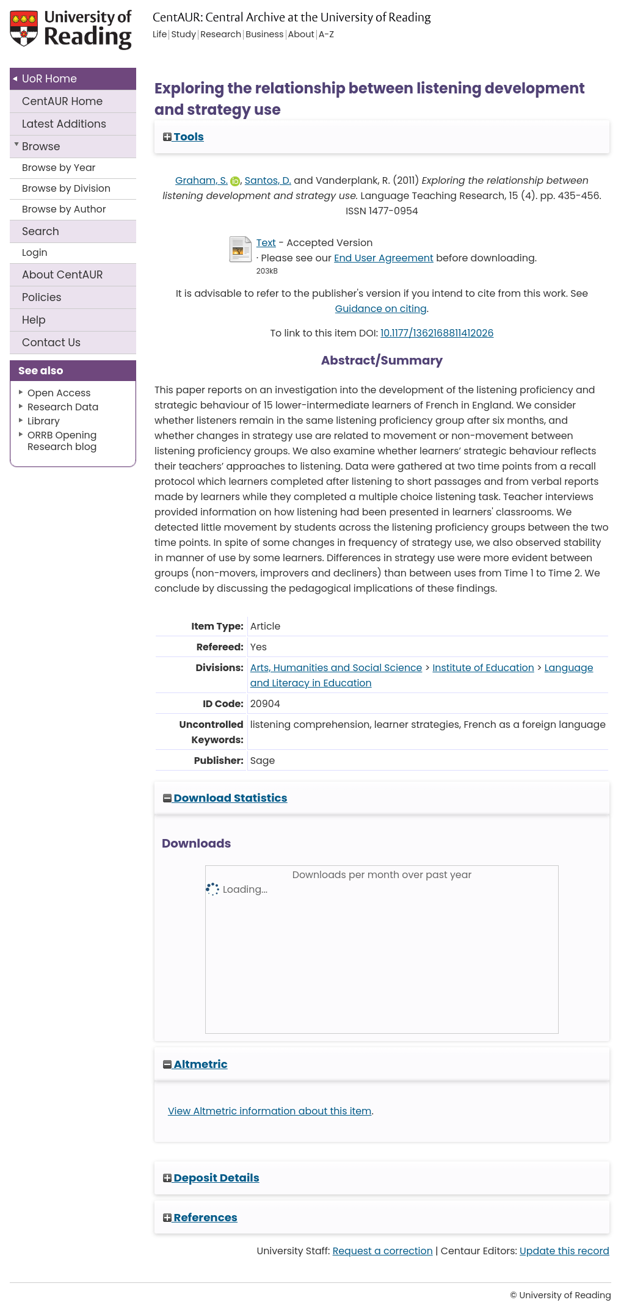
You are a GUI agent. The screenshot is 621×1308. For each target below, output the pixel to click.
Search (40, 231)
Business (264, 35)
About (62, 274)
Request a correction (383, 1251)
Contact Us (51, 342)
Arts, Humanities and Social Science (336, 668)
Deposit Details (211, 1177)
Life (160, 35)
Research (220, 35)
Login (35, 252)
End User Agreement (384, 258)
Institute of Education (483, 668)
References (200, 1217)
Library (43, 421)
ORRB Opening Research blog (62, 441)
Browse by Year (59, 168)
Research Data (62, 407)
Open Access (59, 393)
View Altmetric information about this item (270, 1111)
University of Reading (72, 35)
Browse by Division (66, 188)
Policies (42, 297)
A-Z (326, 35)
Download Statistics (225, 797)
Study (183, 35)
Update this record (564, 1251)
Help (34, 320)
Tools (183, 136)
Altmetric (195, 1064)
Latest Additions (64, 124)
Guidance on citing (381, 309)
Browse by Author (64, 209)
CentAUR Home (62, 101)
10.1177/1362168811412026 (436, 333)
